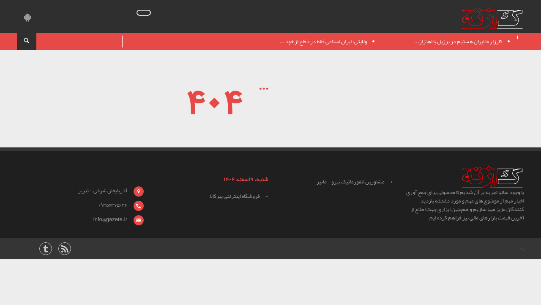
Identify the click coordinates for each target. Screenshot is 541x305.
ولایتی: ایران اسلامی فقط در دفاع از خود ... (323, 41)
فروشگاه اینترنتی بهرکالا (235, 196)
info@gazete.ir (110, 219)
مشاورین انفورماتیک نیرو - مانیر (351, 181)
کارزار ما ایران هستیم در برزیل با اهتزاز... (458, 41)
